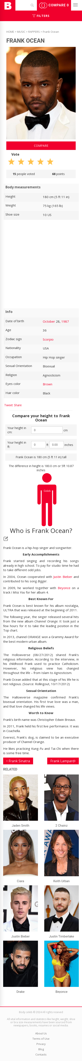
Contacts (41, 1054)
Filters (41, 16)
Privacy (41, 1044)
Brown (47, 384)
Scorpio (48, 339)
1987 (65, 321)
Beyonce (64, 588)
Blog (41, 1049)
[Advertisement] (41, 264)
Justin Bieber (62, 577)
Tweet (8, 405)
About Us (41, 1033)
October (49, 321)
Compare (54, 5)
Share (18, 405)
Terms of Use (41, 1039)
